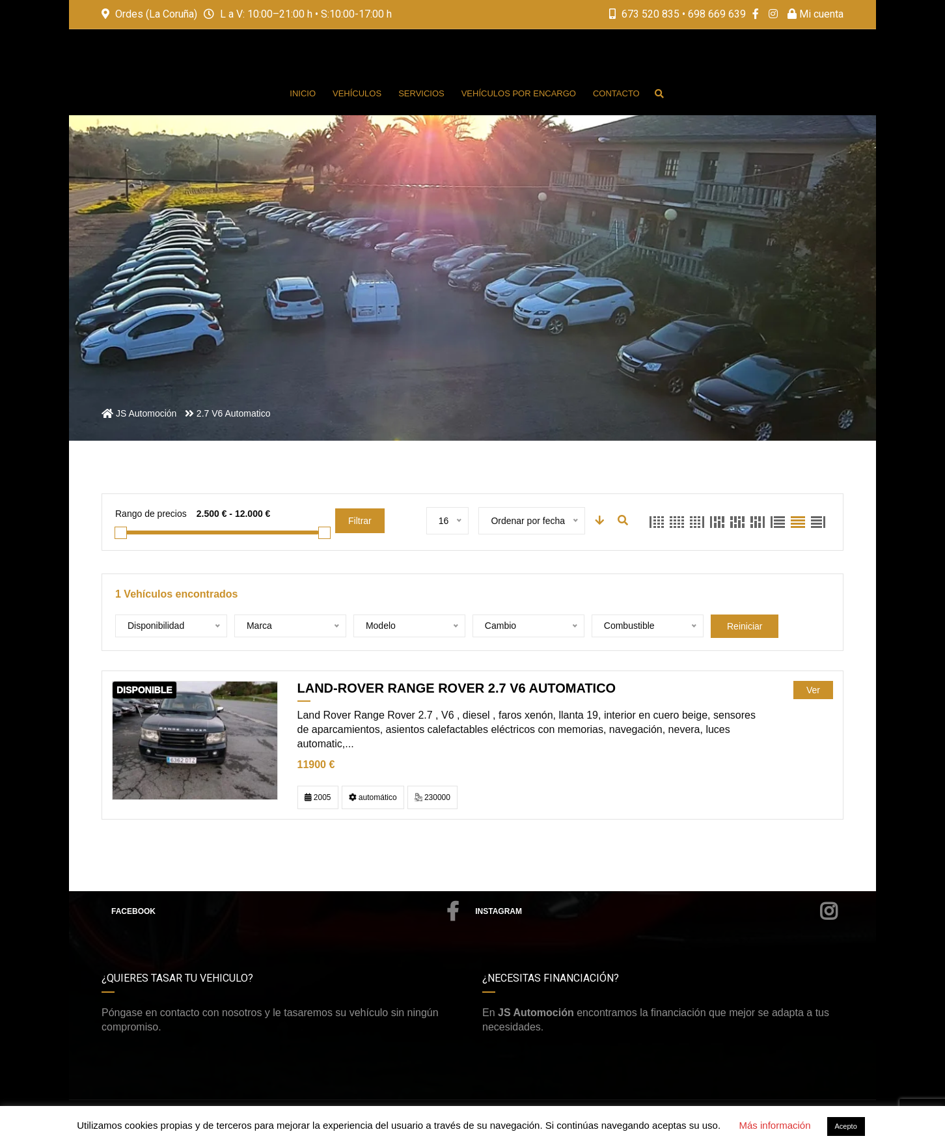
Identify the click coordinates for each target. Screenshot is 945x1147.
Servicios (421, 93)
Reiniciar (744, 626)
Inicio (303, 93)
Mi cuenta (815, 14)
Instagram (656, 911)
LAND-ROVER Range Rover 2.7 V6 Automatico (456, 688)
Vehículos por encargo (518, 93)
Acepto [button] (846, 1126)
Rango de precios (151, 513)
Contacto (616, 93)
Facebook (285, 911)
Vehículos (357, 93)
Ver (813, 690)
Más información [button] (774, 1125)
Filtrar (360, 521)
